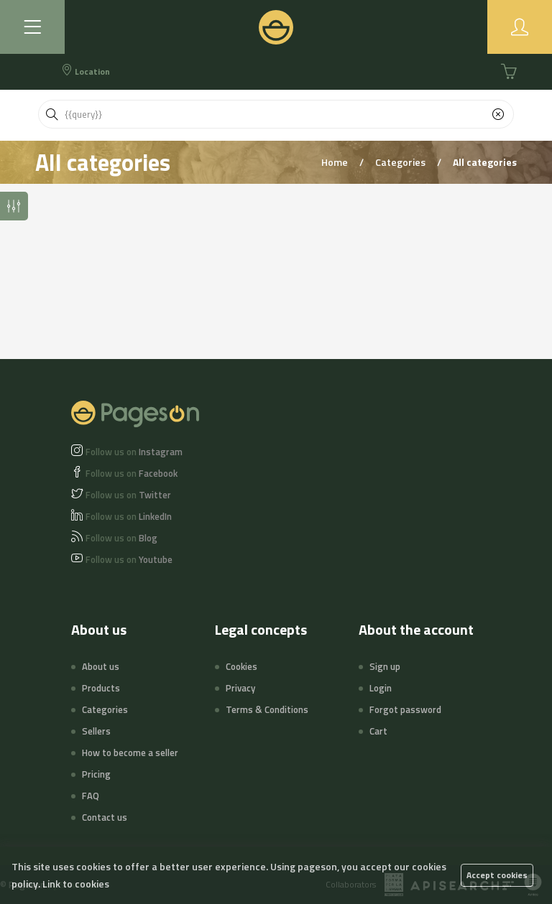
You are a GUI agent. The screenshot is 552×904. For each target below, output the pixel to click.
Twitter (128, 495)
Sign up (384, 666)
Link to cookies (75, 883)
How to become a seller (130, 752)
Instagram (134, 451)
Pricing (96, 774)
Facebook (132, 473)
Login (380, 688)
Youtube (129, 559)
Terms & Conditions (267, 709)
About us (100, 666)
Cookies (241, 666)
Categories (401, 161)
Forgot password (405, 709)
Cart (378, 731)
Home (335, 161)
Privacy (240, 688)
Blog (121, 538)
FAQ (90, 795)
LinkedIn (129, 516)
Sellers (96, 731)
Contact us (104, 817)
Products (101, 688)
